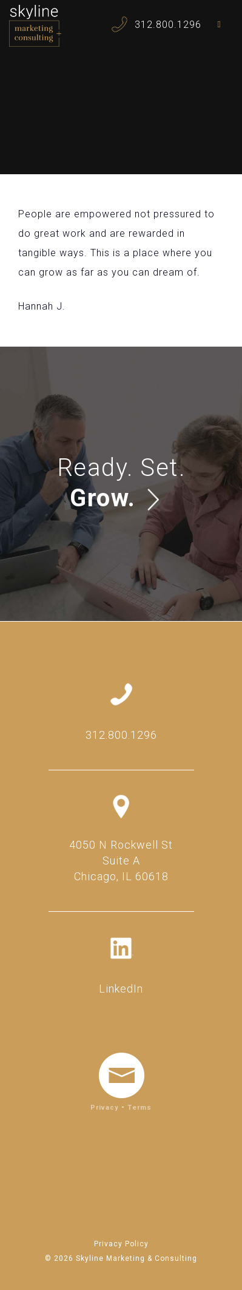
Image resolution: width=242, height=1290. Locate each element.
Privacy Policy (121, 1244)
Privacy (104, 1108)
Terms (139, 1108)
